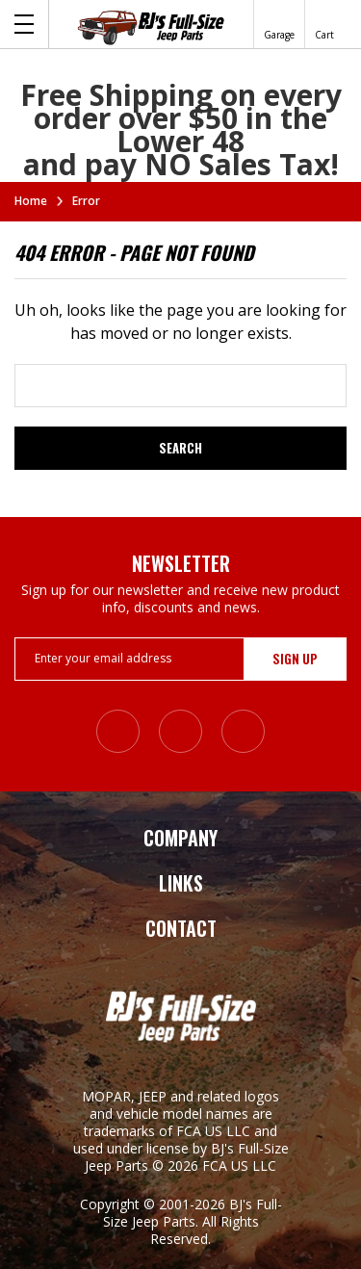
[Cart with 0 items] (324, 24)
